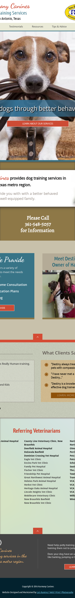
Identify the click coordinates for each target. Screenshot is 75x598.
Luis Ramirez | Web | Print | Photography (55, 592)
